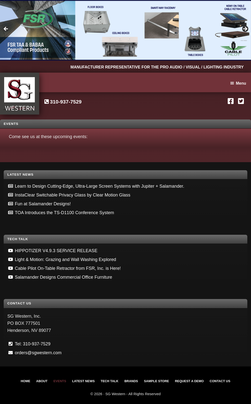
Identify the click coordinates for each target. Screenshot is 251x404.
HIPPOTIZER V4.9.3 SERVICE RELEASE (56, 250)
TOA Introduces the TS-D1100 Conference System (64, 212)
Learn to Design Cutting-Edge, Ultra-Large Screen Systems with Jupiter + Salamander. (99, 186)
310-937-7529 (66, 101)
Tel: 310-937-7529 (32, 343)
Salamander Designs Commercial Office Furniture (63, 277)
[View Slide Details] (125, 30)
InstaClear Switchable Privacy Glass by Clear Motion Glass (72, 195)
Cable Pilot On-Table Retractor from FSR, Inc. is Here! (68, 268)
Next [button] (245, 29)
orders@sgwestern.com (38, 352)
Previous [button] (6, 29)
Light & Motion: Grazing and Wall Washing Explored (65, 259)
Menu (241, 83)
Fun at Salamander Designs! (43, 203)
